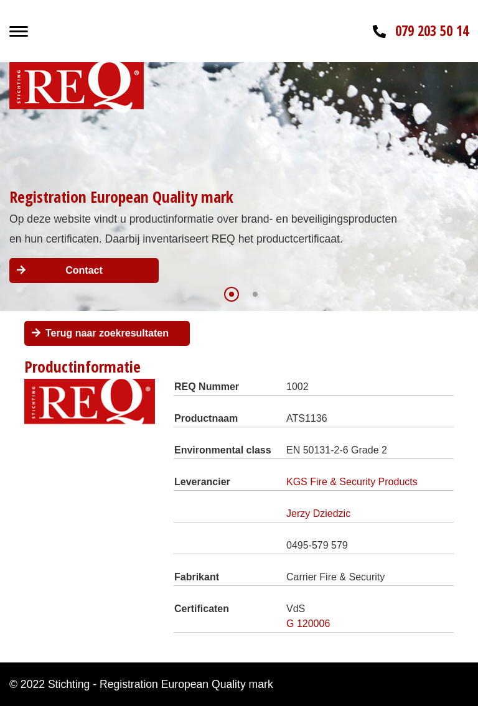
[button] (231, 294)
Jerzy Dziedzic (318, 513)
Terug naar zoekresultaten (107, 333)
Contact (84, 270)
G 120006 (308, 623)
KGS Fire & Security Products (352, 481)
